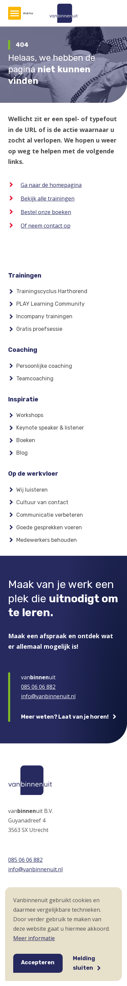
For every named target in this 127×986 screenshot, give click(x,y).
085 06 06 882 (38, 686)
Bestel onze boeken (46, 212)
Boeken (25, 440)
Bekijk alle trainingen (48, 198)
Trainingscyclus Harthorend (51, 291)
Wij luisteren (32, 490)
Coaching (22, 350)
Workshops (29, 415)
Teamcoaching (35, 378)
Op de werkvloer (33, 473)
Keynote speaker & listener (50, 427)
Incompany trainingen (44, 316)
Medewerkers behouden (46, 540)
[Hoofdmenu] (14, 13)
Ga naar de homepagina (51, 185)
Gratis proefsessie (39, 329)
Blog (22, 453)
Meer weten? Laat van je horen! (65, 717)
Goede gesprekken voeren (49, 527)
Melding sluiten (84, 963)
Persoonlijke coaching (44, 366)
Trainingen (24, 275)
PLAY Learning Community (50, 304)
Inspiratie (23, 399)
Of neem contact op (45, 225)
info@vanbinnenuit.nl (48, 696)
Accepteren (38, 962)
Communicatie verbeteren (49, 515)
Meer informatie (34, 938)
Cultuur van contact (42, 502)
